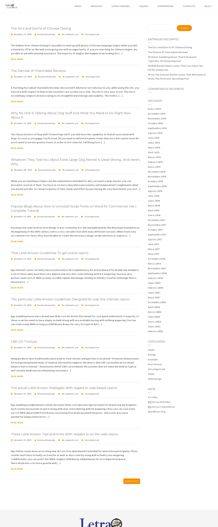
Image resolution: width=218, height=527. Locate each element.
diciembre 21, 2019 (23, 34)
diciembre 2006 (157, 302)
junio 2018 (154, 200)
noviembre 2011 (157, 268)
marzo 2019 (154, 157)
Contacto (189, 6)
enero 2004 (154, 321)
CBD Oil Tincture (24, 342)
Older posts (131, 481)
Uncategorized (92, 34)
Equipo (144, 6)
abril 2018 (153, 210)
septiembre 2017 (157, 234)
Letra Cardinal (120, 6)
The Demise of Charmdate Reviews (38, 71)
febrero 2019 (155, 162)
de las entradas (159, 402)
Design (152, 354)
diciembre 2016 (157, 258)
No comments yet (70, 34)
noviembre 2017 (157, 225)
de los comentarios (161, 406)
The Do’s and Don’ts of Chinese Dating (41, 28)
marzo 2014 (154, 263)
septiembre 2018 (157, 186)
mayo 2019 (154, 147)
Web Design (154, 378)
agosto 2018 (155, 191)
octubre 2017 (155, 229)
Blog (208, 6)
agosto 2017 (155, 239)
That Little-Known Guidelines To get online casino (49, 253)
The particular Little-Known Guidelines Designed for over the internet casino (70, 299)
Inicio (78, 6)
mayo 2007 (154, 297)
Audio (151, 349)
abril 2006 (154, 307)
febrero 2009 (155, 287)
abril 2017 (153, 254)
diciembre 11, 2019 (22, 216)
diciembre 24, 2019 (23, 76)
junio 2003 (154, 326)
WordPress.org (156, 411)
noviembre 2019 (157, 118)
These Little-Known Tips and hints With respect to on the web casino (64, 434)
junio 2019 (154, 142)
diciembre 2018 (156, 171)
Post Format (155, 364)
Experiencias (165, 6)
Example (153, 359)
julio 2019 (154, 137)
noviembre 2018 (157, 176)
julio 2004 (154, 316)
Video (151, 374)
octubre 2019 (155, 123)
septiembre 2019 (157, 128)
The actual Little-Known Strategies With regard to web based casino (64, 388)
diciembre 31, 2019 (22, 123)
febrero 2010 (155, 278)
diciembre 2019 (157, 113)
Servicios (96, 6)
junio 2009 (154, 283)
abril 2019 (154, 152)
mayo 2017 (154, 249)
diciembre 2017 (156, 220)
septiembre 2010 (157, 273)
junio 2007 (154, 292)
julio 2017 (153, 244)
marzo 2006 (154, 312)
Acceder (153, 397)
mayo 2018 (154, 205)
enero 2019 (154, 166)
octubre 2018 (155, 181)
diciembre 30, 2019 (23, 170)
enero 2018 (154, 215)
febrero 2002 (155, 331)
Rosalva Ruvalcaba (46, 34)
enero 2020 (154, 108)
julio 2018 (153, 195)
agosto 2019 (155, 133)
